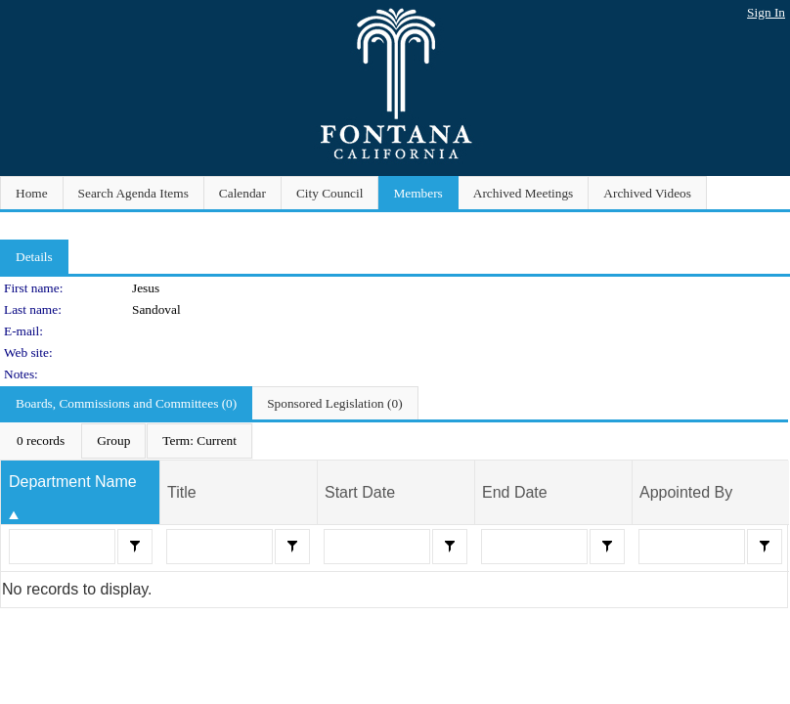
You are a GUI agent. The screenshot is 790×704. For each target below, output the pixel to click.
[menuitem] (40, 441)
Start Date (360, 492)
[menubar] (126, 441)
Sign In (766, 12)
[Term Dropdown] (199, 441)
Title (182, 492)
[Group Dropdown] (113, 441)
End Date (515, 492)
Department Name (73, 481)
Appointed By (685, 492)
